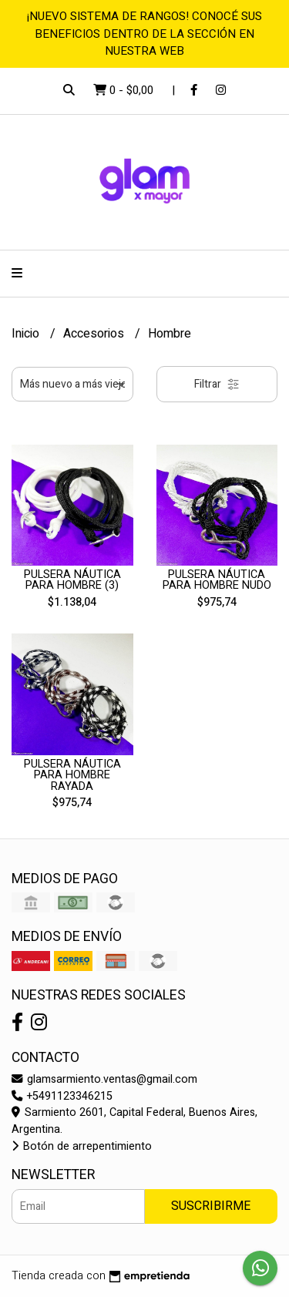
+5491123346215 (62, 1096)
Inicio (27, 333)
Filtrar (217, 384)
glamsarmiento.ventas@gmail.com (104, 1079)
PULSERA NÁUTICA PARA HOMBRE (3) (72, 579)
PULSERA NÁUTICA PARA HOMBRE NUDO (217, 579)
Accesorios (95, 333)
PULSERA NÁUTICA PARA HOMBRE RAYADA (72, 775)
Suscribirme (210, 1206)
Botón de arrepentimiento (82, 1146)
